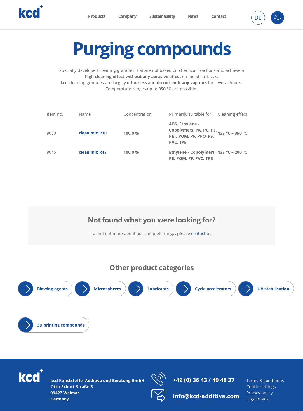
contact (198, 233)
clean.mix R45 (93, 152)
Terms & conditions (265, 380)
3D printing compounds (61, 325)
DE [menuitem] (258, 17)
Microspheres (107, 288)
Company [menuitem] (127, 16)
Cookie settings (261, 386)
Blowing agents (52, 288)
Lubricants (158, 288)
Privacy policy (259, 393)
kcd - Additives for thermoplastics (31, 11)
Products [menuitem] (96, 16)
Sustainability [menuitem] (162, 16)
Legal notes (257, 399)
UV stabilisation (273, 288)
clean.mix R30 (93, 133)
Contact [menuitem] (218, 16)
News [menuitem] (193, 16)
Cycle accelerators (213, 288)
